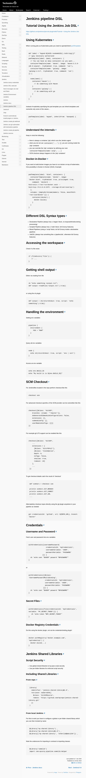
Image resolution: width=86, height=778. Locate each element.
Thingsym (78, 772)
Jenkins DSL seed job (10, 85)
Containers (11, 16)
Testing (11, 47)
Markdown (11, 164)
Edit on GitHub (76, 762)
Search (28, 10)
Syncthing (5, 22)
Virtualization (11, 76)
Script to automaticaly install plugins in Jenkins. (10, 117)
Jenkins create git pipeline (11, 130)
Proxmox (11, 19)
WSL (11, 44)
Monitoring (11, 136)
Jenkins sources (8, 133)
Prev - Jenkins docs (34, 767)
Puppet (11, 155)
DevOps (11, 35)
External (37, 10)
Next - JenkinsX (74, 767)
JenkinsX (6, 109)
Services (11, 69)
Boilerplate (19, 10)
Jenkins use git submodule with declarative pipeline (11, 126)
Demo (3, 38)
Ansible (11, 142)
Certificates (11, 145)
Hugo (55, 772)
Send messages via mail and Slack (10, 90)
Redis (11, 54)
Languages (11, 60)
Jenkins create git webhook (11, 121)
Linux (11, 152)
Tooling (46, 10)
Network (11, 57)
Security (11, 66)
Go (3, 41)
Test (11, 139)
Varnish (11, 161)
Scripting (11, 63)
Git (11, 149)
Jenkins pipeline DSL (9, 106)
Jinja (4, 112)
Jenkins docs (7, 103)
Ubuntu (11, 158)
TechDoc (65, 772)
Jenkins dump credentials (11, 82)
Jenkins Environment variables (9, 96)
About (11, 10)
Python (11, 32)
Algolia (4, 26)
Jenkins (11, 79)
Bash (11, 51)
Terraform (11, 73)
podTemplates (76, 46)
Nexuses (11, 28)
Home (5, 10)
